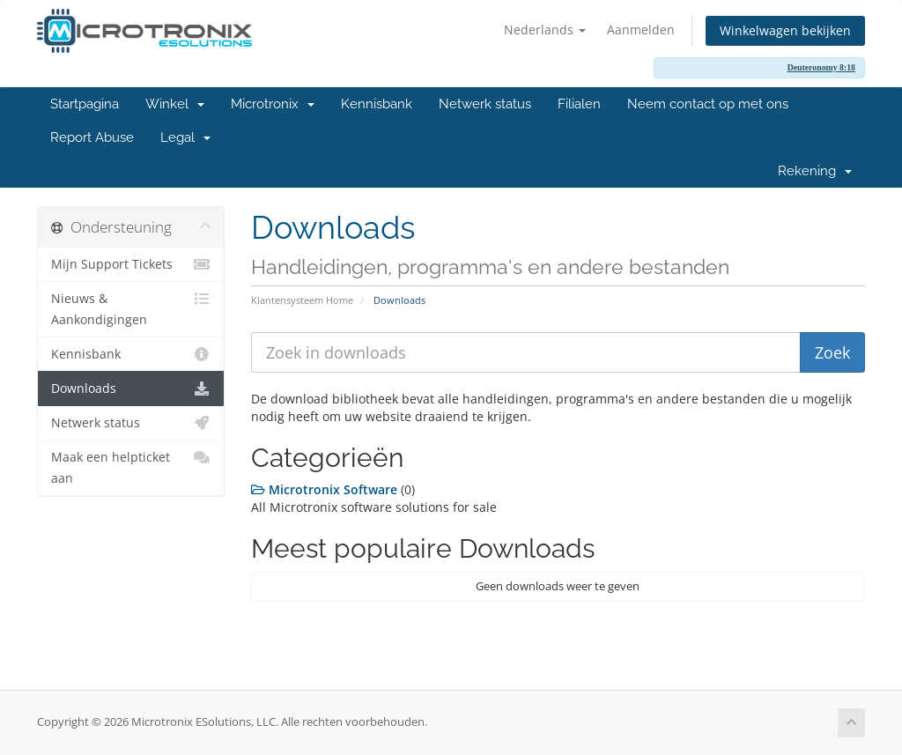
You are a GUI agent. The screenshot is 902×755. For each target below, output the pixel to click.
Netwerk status (485, 104)
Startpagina (84, 104)
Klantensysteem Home (302, 300)
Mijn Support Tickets (131, 264)
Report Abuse (92, 137)
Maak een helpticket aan (131, 466)
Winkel (174, 104)
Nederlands (545, 29)
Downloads (131, 388)
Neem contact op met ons (707, 104)
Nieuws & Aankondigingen (131, 308)
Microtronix (272, 104)
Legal (185, 137)
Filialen (579, 104)
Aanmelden (641, 29)
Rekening (815, 171)
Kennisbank (376, 104)
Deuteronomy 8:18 (821, 67)
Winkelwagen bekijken (785, 30)
